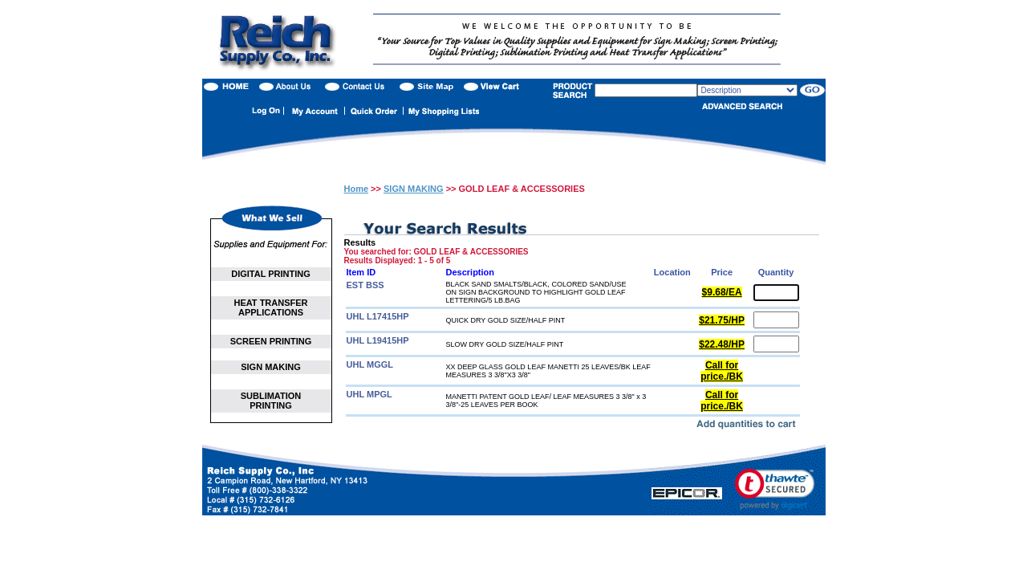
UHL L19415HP (378, 340)
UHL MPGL (369, 394)
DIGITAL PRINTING (271, 274)
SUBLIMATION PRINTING (271, 400)
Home (356, 188)
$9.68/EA (722, 292)
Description (470, 272)
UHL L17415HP (378, 316)
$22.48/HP (722, 344)
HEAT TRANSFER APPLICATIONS (270, 307)
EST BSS (365, 285)
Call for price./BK (721, 371)
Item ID (361, 272)
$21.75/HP (722, 320)
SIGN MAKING (271, 367)
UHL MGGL (370, 364)
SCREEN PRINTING (270, 341)
